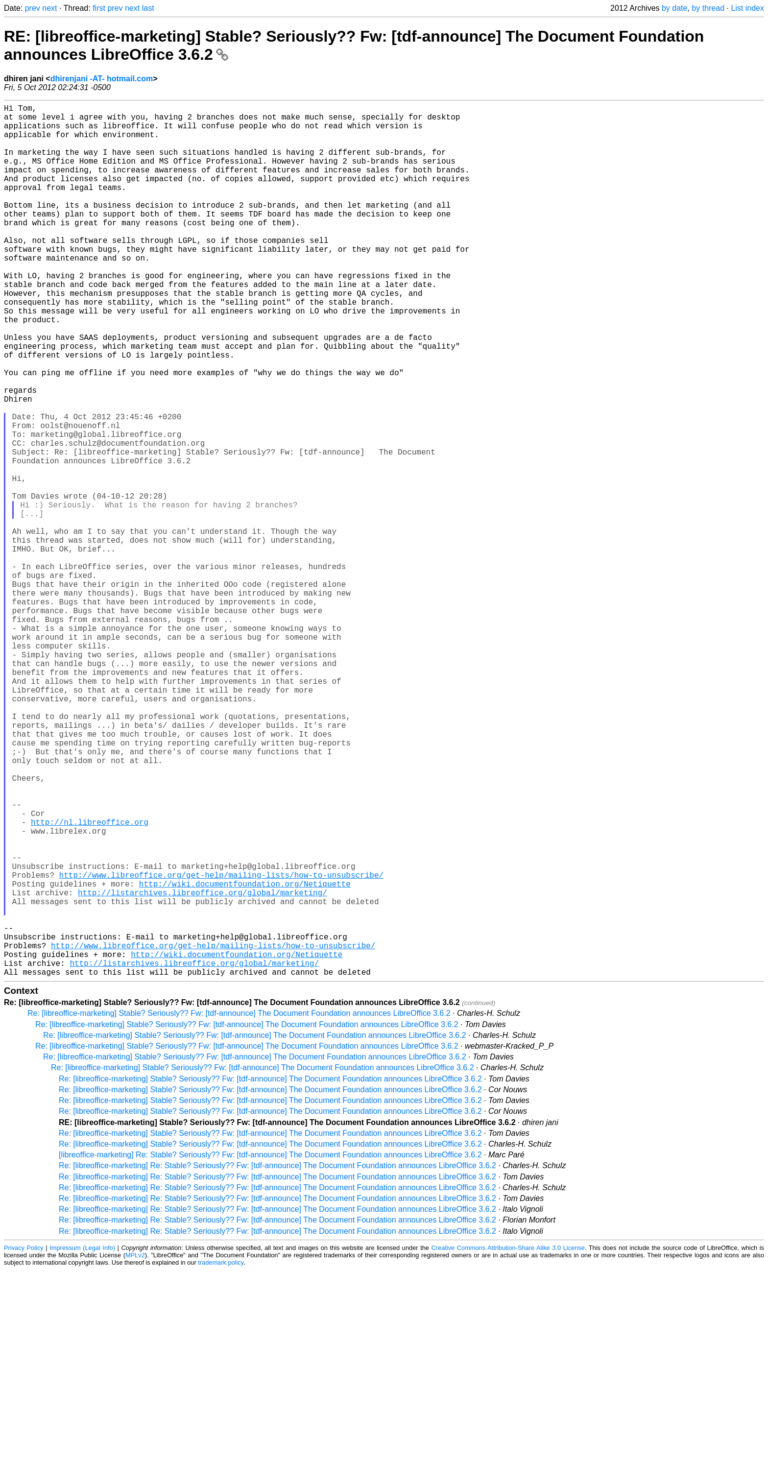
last (148, 8)
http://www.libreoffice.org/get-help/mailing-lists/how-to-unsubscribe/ (221, 1047)
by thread (708, 8)
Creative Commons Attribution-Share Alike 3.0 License (508, 1441)
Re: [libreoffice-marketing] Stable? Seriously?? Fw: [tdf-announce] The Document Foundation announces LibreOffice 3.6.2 (239, 1207)
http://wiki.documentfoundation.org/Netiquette (245, 1058)
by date (674, 8)
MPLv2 (135, 1449)
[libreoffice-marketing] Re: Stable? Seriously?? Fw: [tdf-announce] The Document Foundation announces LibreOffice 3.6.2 (270, 1348)
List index (747, 8)
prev (32, 8)
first (99, 8)
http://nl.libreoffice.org (89, 982)
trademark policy (220, 1456)
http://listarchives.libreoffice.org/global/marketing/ (202, 1068)
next (49, 8)
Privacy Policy (24, 1441)
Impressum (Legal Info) (82, 1441)
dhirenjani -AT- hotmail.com (101, 78)
